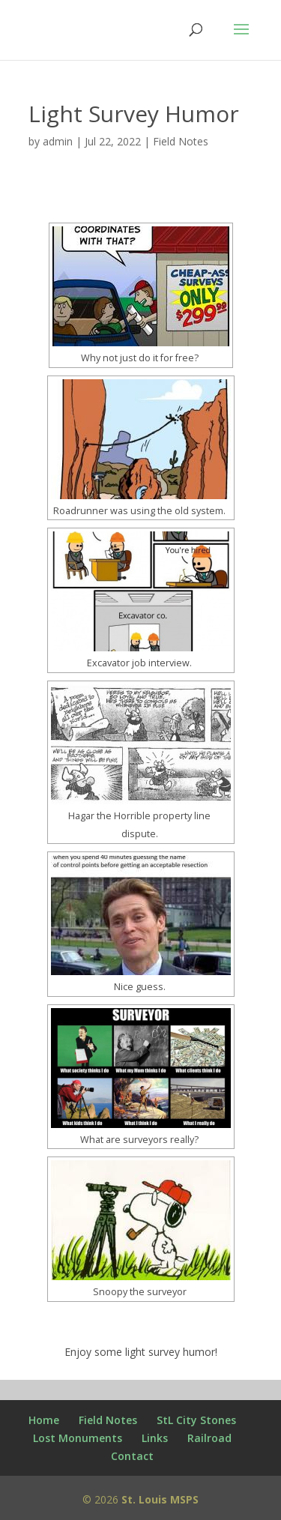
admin (58, 141)
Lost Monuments (77, 1438)
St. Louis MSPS (160, 1499)
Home (43, 1420)
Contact (132, 1456)
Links (155, 1438)
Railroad (209, 1438)
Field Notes (180, 141)
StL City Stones (196, 1420)
